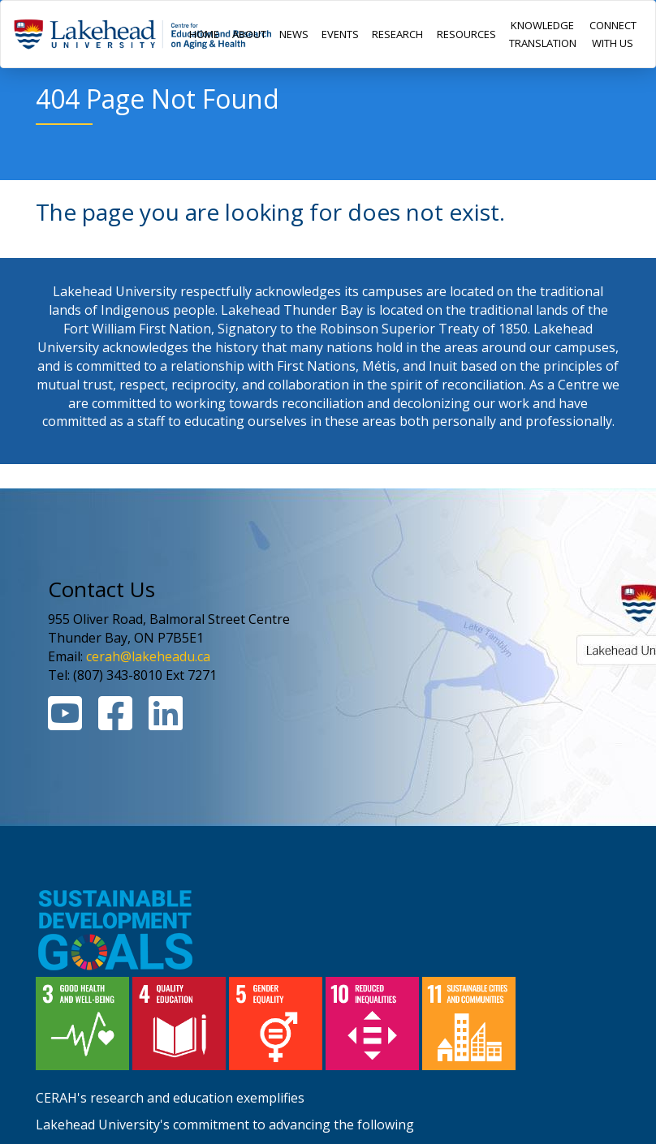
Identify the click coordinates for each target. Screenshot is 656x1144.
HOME (204, 34)
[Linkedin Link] (166, 723)
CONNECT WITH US (613, 34)
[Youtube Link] (65, 723)
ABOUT (249, 34)
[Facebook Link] (115, 723)
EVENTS (340, 34)
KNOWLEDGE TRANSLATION (542, 34)
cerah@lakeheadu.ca (148, 656)
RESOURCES (466, 34)
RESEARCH (397, 34)
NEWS (294, 34)
